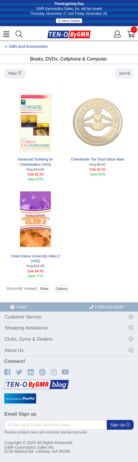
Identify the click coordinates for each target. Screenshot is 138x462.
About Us (14, 350)
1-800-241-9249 (106, 307)
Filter (13, 73)
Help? (18, 307)
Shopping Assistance (26, 327)
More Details (69, 20)
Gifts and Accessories (28, 46)
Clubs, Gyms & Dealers (29, 339)
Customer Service (23, 316)
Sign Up (120, 425)
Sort (123, 73)
